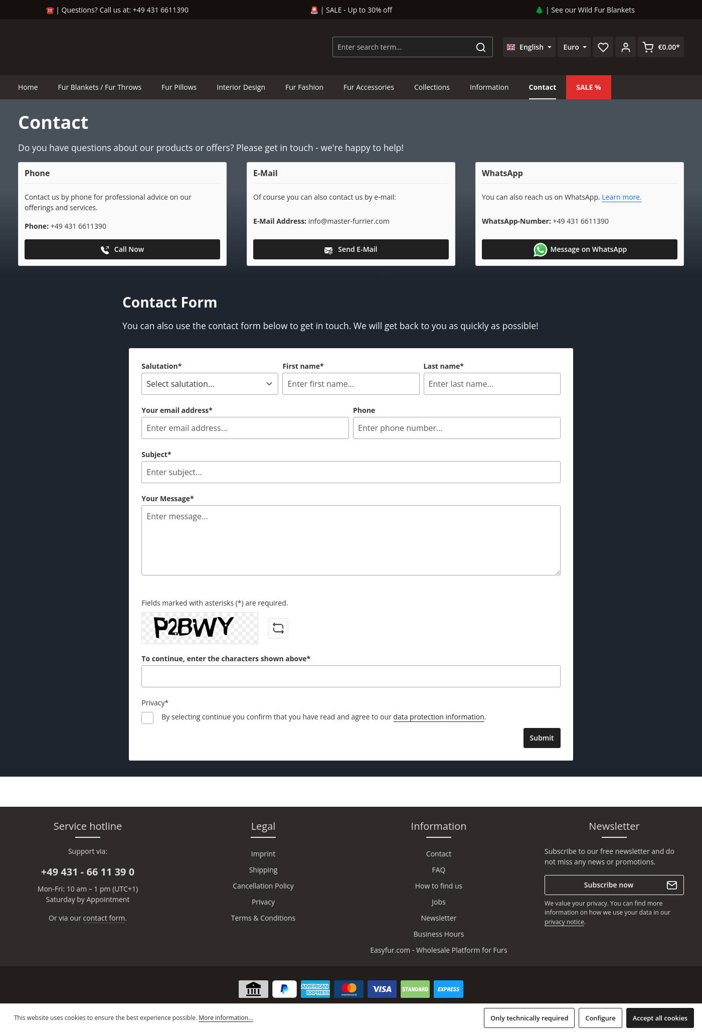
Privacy (263, 902)
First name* (302, 367)
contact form (104, 918)
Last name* (444, 367)
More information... (226, 1017)
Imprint (263, 853)
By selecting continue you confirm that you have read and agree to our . (323, 718)
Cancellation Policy (263, 886)
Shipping (263, 869)
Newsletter (439, 918)
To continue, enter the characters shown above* (225, 660)
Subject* (156, 456)
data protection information (438, 718)
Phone (364, 411)
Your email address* (177, 411)
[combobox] (401, 48)
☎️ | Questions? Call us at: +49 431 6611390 (117, 10)
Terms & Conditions (263, 918)
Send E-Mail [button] (350, 251)
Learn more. (622, 199)
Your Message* (167, 500)
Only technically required (529, 1017)
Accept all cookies (660, 1017)
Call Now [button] (122, 251)
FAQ (439, 869)
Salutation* (161, 367)
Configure (600, 1017)
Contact (438, 853)
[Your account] (625, 48)
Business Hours (439, 934)
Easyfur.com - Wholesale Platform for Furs (438, 950)
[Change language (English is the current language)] (529, 48)
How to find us (439, 886)
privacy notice (564, 922)
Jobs (438, 902)
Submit (542, 739)
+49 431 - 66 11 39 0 (87, 871)
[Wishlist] (603, 48)
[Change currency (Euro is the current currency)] (574, 48)
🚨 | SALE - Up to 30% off (351, 10)
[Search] (481, 48)
